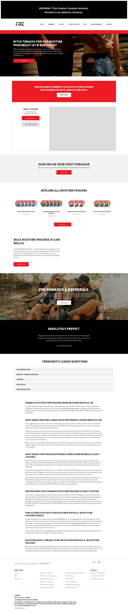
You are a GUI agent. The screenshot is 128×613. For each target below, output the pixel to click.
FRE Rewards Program (47, 584)
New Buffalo (34, 563)
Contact (109, 24)
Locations (17, 563)
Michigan (26, 563)
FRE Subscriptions (71, 587)
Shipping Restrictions (47, 579)
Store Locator (73, 24)
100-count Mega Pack (78, 523)
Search (16, 573)
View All (63, 225)
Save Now (64, 172)
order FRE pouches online (70, 408)
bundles (49, 531)
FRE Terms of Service (46, 581)
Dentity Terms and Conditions (75, 573)
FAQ (85, 24)
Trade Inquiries (96, 24)
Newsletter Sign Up (71, 581)
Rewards (51, 24)
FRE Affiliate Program (47, 587)
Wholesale (17, 579)
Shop (42, 24)
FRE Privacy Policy (46, 573)
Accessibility (69, 579)
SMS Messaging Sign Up (72, 584)
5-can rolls (75, 519)
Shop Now (24, 61)
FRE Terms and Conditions (48, 576)
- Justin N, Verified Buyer (64, 346)
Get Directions (30, 124)
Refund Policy (69, 576)
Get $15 (61, 24)
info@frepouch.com (97, 579)
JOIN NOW (64, 303)
